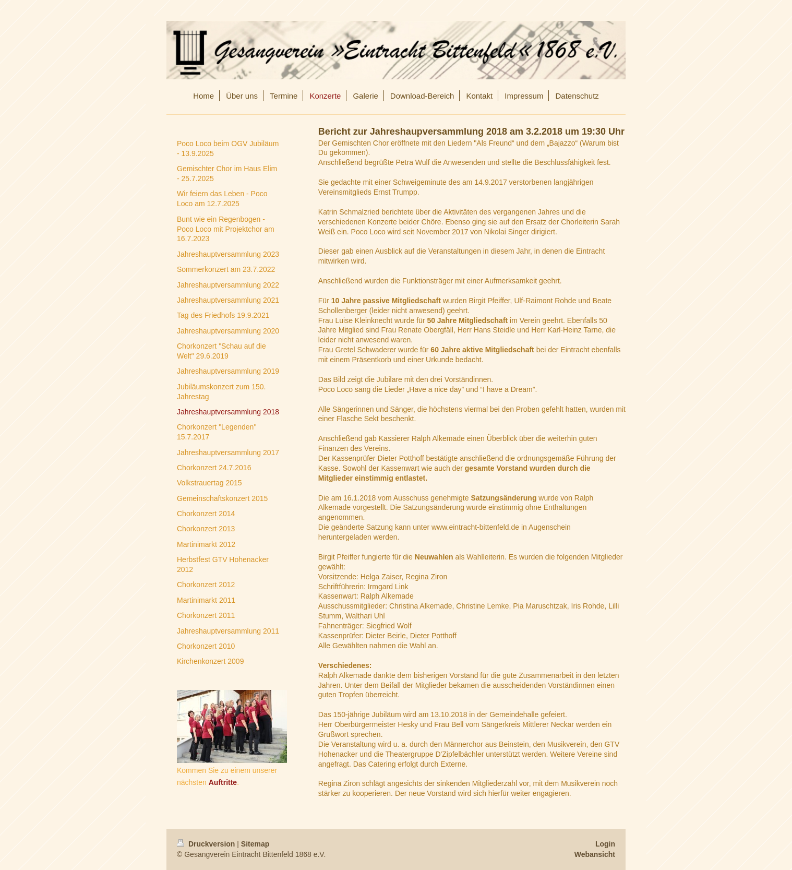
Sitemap (255, 844)
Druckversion (207, 844)
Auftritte (223, 782)
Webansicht (594, 854)
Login (605, 844)
